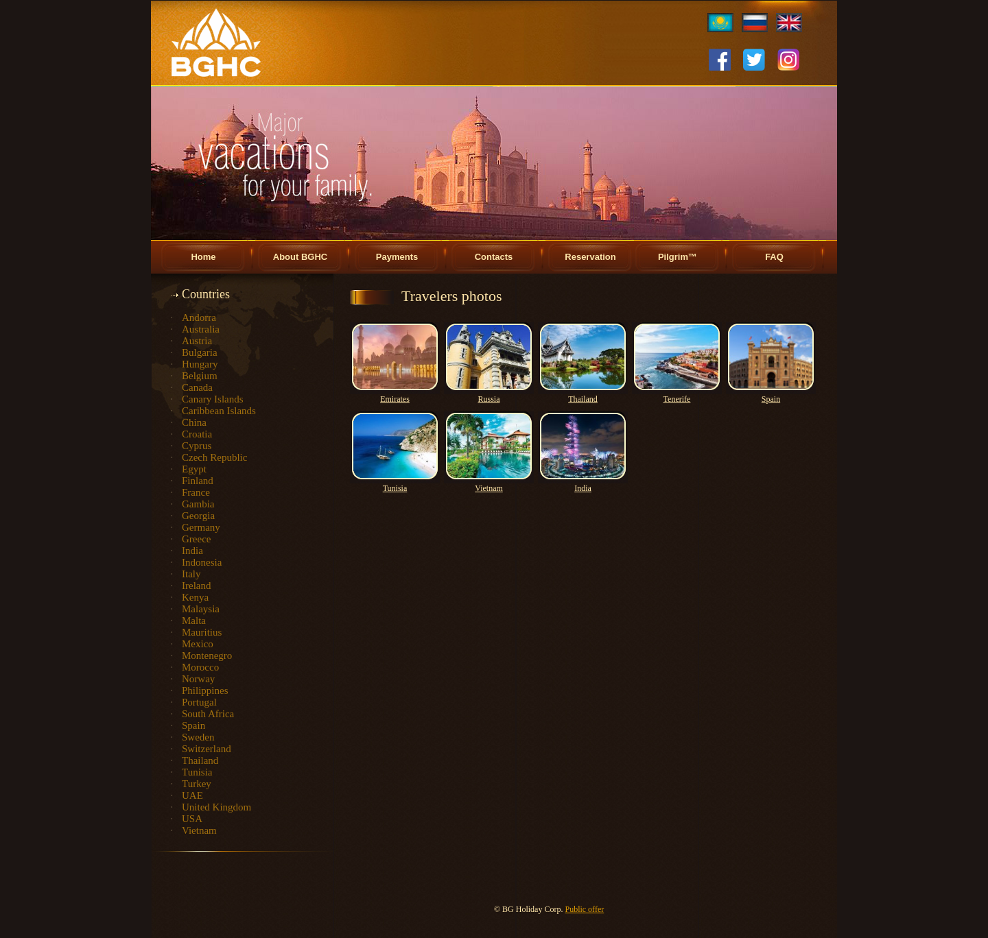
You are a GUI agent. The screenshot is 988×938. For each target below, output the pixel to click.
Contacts (494, 257)
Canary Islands (213, 399)
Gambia (198, 503)
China (194, 422)
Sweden (198, 737)
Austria (197, 340)
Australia (201, 329)
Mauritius (202, 632)
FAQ (774, 257)
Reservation (590, 257)
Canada (197, 387)
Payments (397, 257)
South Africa (208, 713)
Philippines (205, 690)
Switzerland (206, 748)
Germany (201, 527)
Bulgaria (199, 352)
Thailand (200, 760)
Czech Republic (214, 457)
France (196, 492)
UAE (192, 795)
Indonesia (202, 562)
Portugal (199, 702)
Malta (194, 620)
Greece (196, 538)
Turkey (196, 783)
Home (203, 257)
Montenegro (207, 655)
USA (192, 818)
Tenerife (677, 399)
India (192, 550)
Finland (197, 480)
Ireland (196, 585)
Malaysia (201, 608)
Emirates (395, 399)
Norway (198, 678)
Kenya (195, 597)
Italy (191, 573)
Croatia (197, 434)
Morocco (200, 667)
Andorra (199, 317)
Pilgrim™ (677, 257)
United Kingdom (216, 807)
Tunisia (197, 772)
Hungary (200, 364)
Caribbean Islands (219, 410)
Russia (488, 399)
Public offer (584, 909)
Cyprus (196, 445)
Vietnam (199, 830)
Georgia (198, 515)
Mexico (197, 643)
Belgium (199, 375)
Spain (193, 725)
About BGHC (300, 257)
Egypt (194, 469)
